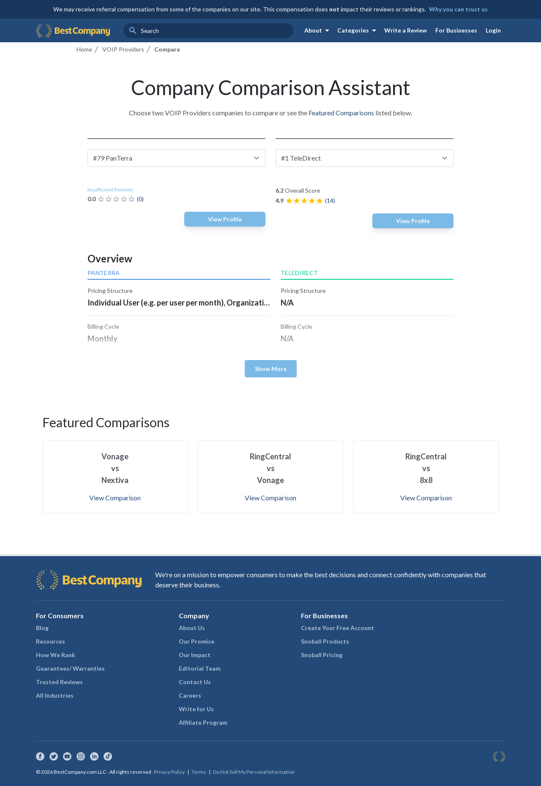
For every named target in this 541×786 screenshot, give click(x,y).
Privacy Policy (169, 772)
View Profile (225, 219)
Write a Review (405, 30)
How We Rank (55, 654)
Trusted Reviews (59, 681)
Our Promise (196, 641)
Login (493, 30)
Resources (50, 641)
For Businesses (456, 30)
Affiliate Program (203, 722)
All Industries (55, 695)
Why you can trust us (458, 9)
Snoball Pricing (321, 654)
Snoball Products (325, 641)
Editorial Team (200, 668)
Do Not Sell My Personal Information (254, 772)
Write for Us (196, 708)
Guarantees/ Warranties (70, 668)
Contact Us (195, 681)
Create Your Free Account (337, 627)
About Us (192, 627)
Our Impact (194, 654)
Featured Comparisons (341, 113)
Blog (42, 627)
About (318, 30)
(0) (140, 198)
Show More (271, 368)
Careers (190, 695)
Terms (198, 772)
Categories (358, 30)
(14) (330, 200)
